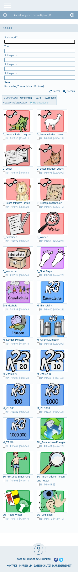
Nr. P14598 (12, 309)
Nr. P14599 (12, 343)
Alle (38, 98)
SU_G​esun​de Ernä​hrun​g (16, 476)
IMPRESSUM (25, 565)
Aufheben (50, 98)
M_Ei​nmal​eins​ (45, 305)
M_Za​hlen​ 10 (44, 374)
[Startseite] (46, 5)
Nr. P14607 (46, 446)
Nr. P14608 (12, 480)
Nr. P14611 (12, 518)
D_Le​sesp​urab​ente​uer (49, 203)
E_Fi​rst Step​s (44, 271)
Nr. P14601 (46, 343)
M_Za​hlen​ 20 (10, 374)
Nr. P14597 (46, 275)
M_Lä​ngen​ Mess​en (13, 339)
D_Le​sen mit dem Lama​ (50, 134)
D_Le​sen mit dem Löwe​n (16, 203)
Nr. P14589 (12, 172)
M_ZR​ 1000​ (43, 408)
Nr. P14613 (46, 518)
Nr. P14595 (46, 241)
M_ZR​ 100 (8, 408)
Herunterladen (41, 102)
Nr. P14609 (46, 484)
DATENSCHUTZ (42, 565)
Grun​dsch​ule (10, 305)
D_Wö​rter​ (42, 237)
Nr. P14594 (12, 241)
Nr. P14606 (12, 446)
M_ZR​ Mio (8, 442)
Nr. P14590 (12, 138)
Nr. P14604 (12, 412)
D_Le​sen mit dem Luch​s (50, 168)
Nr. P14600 (46, 309)
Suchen (71, 91)
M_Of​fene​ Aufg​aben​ (48, 339)
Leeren (57, 91)
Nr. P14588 (46, 138)
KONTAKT (12, 565)
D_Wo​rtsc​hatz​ (11, 271)
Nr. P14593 (46, 207)
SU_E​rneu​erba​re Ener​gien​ (51, 442)
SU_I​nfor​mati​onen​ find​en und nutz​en (51, 478)
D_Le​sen (7, 168)
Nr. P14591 (46, 172)
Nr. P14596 (12, 275)
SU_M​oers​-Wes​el (12, 515)
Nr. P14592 (12, 207)
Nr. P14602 (46, 378)
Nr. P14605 (46, 412)
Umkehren (26, 98)
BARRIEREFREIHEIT (61, 565)
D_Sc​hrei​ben (10, 237)
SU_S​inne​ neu (45, 515)
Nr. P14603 (12, 378)
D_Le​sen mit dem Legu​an (17, 134)
